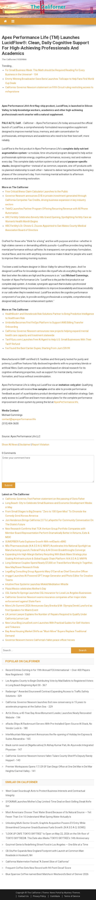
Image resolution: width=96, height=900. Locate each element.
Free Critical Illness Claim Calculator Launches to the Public (36, 191)
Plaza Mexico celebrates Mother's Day (25, 588)
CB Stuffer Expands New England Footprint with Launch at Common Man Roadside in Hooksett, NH (45, 853)
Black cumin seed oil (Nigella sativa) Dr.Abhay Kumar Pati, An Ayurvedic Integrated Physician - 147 (49, 747)
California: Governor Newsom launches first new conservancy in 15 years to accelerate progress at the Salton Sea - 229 (46, 704)
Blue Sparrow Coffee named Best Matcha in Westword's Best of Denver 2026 (47, 874)
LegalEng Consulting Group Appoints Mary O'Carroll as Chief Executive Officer (46, 571)
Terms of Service (72, 896)
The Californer (48, 7)
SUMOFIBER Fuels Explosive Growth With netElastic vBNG (35, 541)
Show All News (10, 444)
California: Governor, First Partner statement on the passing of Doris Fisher (45, 498)
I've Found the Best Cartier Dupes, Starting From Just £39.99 (37, 348)
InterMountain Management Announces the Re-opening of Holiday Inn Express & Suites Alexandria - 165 (49, 736)
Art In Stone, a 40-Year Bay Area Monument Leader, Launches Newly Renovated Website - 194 (48, 715)
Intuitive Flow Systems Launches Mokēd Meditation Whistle (36, 584)
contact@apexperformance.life (19, 419)
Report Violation (40, 444)
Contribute (55, 896)
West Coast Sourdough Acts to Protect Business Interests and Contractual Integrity (45, 793)
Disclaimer (25, 444)
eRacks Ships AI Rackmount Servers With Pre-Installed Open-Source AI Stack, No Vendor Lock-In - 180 (49, 726)
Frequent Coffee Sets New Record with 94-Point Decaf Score (38, 868)
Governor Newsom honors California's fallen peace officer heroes (40, 640)
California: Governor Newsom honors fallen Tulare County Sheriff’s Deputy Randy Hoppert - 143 (49, 758)
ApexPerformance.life (66, 402)
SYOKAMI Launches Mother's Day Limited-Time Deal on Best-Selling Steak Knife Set (48, 803)
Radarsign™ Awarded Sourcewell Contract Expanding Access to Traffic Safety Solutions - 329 (47, 693)
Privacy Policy (39, 896)
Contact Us (23, 896)
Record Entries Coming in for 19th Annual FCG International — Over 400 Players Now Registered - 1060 (48, 672)
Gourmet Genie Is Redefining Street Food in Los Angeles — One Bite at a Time (47, 844)
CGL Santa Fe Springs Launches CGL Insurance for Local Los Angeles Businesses (48, 593)
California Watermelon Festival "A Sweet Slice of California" (37, 861)
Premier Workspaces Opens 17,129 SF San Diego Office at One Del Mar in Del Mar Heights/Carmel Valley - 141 (49, 768)
